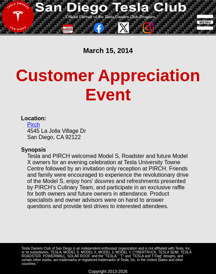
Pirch (33, 125)
